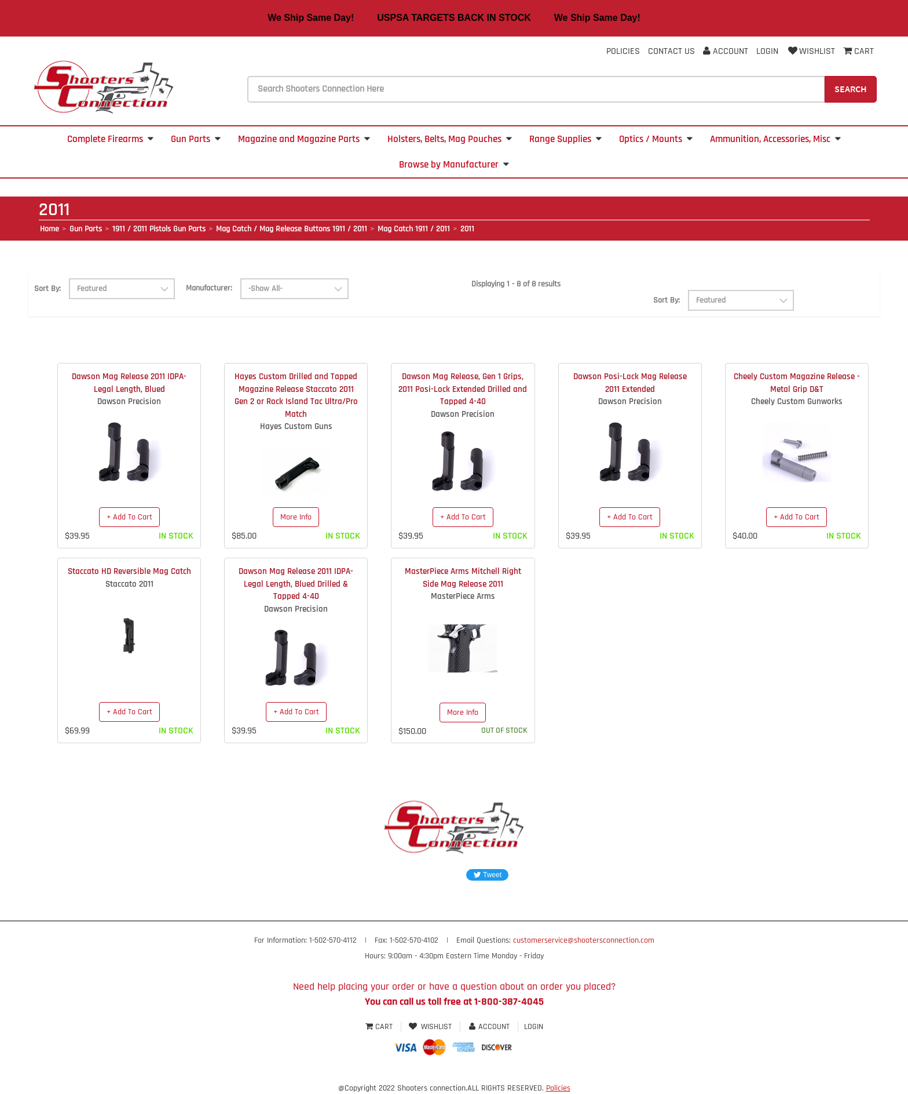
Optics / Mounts (656, 139)
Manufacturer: (209, 288)
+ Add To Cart (129, 517)
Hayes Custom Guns (296, 426)
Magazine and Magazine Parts (304, 139)
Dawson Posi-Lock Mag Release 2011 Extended (630, 382)
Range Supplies (565, 139)
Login (767, 51)
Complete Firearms (110, 139)
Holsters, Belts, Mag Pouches (449, 139)
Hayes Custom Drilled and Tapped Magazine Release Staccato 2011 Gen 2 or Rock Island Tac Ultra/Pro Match (296, 395)
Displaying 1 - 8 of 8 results (516, 284)
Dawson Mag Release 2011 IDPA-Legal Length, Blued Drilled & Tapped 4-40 (296, 584)
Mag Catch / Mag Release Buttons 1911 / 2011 (291, 229)
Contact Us (671, 51)
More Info (296, 517)
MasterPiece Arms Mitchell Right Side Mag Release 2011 (463, 577)
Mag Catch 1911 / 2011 (414, 229)
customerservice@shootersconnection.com (583, 940)
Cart (380, 1027)
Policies (623, 51)
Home (49, 229)
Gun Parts (196, 139)
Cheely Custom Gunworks (797, 401)
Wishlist (810, 51)
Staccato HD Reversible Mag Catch (129, 571)
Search (850, 89)
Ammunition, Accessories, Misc (775, 139)
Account (725, 51)
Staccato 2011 (129, 584)
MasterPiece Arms (463, 596)
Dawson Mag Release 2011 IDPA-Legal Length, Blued (129, 382)
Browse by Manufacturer (454, 164)
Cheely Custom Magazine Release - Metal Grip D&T (797, 382)
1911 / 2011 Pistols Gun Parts (159, 229)
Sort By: (47, 289)
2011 (467, 229)
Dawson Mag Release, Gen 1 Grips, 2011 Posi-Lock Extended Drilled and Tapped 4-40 (462, 389)
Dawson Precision (129, 401)
